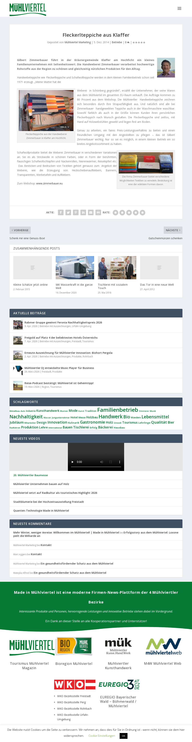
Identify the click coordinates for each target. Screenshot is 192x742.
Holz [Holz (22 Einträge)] (109, 422)
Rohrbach (88, 356)
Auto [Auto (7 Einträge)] (23, 411)
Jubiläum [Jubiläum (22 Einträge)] (17, 422)
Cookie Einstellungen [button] (101, 736)
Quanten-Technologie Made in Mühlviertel (41, 510)
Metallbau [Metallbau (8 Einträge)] (15, 411)
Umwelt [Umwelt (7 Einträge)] (118, 423)
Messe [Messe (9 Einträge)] (82, 417)
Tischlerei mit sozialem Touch (113, 286)
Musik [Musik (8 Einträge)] (153, 411)
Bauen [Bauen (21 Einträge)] (67, 427)
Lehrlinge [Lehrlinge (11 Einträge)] (144, 422)
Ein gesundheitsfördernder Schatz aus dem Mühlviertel (77, 563)
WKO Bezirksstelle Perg (71, 702)
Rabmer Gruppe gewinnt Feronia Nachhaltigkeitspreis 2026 (63, 322)
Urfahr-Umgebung (81, 326)
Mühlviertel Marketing (77, 42)
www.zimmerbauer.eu (49, 183)
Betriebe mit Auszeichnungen (55, 326)
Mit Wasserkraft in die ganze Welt (74, 286)
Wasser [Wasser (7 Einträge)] (47, 417)
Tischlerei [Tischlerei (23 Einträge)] (81, 427)
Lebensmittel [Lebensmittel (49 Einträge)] (155, 417)
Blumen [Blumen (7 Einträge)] (64, 411)
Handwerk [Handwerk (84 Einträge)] (111, 416)
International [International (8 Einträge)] (55, 427)
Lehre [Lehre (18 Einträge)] (43, 427)
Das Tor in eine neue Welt (157, 284)
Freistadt (76, 341)
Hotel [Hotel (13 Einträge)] (74, 417)
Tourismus (88, 341)
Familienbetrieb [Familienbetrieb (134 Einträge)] (117, 409)
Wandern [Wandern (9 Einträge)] (136, 417)
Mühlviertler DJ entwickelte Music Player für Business (59, 368)
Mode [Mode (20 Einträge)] (73, 410)
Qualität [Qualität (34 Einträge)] (159, 422)
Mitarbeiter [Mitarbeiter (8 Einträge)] (30, 422)
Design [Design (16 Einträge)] (42, 422)
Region (45, 386)
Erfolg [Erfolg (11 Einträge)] (93, 427)
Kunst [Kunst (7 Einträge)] (81, 411)
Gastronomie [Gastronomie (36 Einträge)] (92, 422)
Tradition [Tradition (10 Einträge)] (90, 411)
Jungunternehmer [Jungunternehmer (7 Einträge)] (61, 417)
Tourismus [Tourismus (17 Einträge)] (130, 422)
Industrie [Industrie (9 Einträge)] (31, 411)
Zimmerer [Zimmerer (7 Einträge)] (144, 411)
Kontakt (46, 545)
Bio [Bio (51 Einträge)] (126, 417)
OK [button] (123, 736)
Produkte (77, 356)
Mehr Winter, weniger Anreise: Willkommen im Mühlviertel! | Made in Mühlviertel (66, 532)
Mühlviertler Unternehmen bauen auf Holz (41, 484)
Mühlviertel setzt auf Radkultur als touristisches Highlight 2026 (55, 493)
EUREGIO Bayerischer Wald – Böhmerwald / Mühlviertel (118, 701)
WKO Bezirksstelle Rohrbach (74, 708)
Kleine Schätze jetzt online (30, 284)
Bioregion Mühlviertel (73, 663)
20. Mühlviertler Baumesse (30, 475)
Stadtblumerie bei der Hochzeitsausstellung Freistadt (48, 502)
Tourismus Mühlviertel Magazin (29, 665)
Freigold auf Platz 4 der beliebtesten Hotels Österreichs (61, 337)
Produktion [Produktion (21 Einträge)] (29, 427)
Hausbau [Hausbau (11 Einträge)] (119, 427)
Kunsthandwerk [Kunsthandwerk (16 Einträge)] (47, 411)
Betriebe (117, 42)
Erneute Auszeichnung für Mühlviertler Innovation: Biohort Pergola (68, 353)
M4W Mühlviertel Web (163, 663)
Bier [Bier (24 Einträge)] (171, 422)
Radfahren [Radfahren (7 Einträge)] (15, 427)
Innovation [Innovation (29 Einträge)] (57, 422)
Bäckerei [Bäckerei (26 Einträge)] (105, 427)
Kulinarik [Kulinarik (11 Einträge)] (73, 422)
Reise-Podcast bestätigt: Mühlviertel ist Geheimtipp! (59, 383)
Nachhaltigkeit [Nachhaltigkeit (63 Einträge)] (26, 416)
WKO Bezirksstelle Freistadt (74, 696)
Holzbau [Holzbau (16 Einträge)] (92, 417)
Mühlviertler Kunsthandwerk (118, 665)
